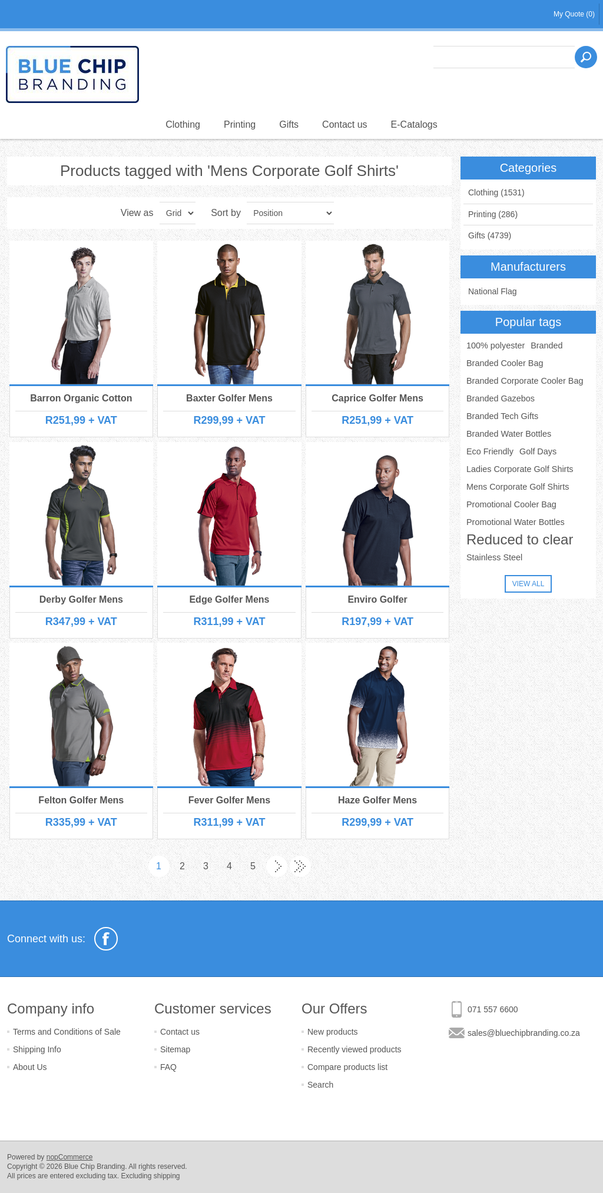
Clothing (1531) (496, 192)
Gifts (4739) (489, 235)
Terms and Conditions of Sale (67, 1031)
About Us (30, 1067)
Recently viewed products (354, 1049)
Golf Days (537, 451)
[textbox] (504, 57)
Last (300, 866)
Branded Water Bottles (508, 433)
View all (528, 584)
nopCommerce (70, 1157)
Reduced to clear (519, 539)
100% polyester (495, 345)
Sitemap (175, 1049)
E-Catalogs (414, 124)
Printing (240, 124)
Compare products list (347, 1067)
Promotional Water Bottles (515, 522)
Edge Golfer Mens (229, 599)
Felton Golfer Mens (81, 800)
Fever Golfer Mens (229, 800)
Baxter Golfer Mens (229, 398)
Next (276, 866)
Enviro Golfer (377, 599)
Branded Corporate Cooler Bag (524, 381)
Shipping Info (37, 1049)
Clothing (182, 124)
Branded (546, 345)
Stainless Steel (494, 557)
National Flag (492, 291)
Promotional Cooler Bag (511, 504)
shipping (167, 1176)
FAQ (168, 1067)
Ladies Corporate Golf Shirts (520, 469)
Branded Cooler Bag (504, 363)
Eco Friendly (489, 451)
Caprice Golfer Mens (377, 398)
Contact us (344, 124)
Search (320, 1084)
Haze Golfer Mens (377, 800)
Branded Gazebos (500, 398)
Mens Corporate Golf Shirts (517, 486)
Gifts (289, 124)
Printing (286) (493, 214)
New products (332, 1031)
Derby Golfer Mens (81, 599)
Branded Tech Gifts (502, 416)
